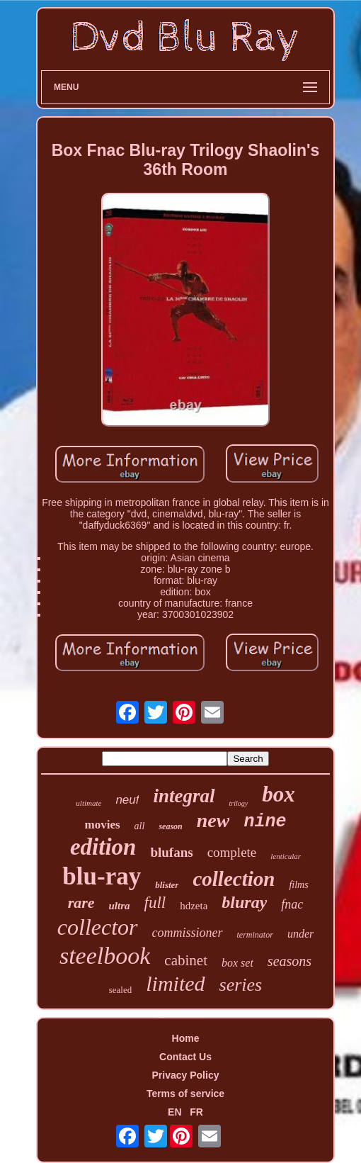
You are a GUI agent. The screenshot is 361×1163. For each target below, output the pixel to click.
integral (183, 796)
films (298, 885)
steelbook (104, 956)
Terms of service (185, 1093)
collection (234, 878)
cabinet (185, 960)
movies (102, 824)
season (170, 826)
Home (186, 1038)
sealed (120, 989)
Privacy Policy (185, 1075)
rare (81, 902)
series (241, 984)
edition (103, 847)
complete (232, 852)
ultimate (88, 803)
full (155, 902)
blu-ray (101, 876)
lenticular (285, 856)
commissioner (187, 933)
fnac (292, 904)
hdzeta (193, 905)
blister (166, 885)
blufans (171, 852)
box (278, 794)
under (300, 934)
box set (237, 963)
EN (174, 1112)
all (139, 826)
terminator (255, 935)
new (213, 820)
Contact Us (185, 1056)
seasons (289, 961)
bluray (244, 902)
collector (97, 927)
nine (264, 821)
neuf (127, 800)
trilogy (238, 803)
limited (175, 983)
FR (196, 1112)
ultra (119, 905)
